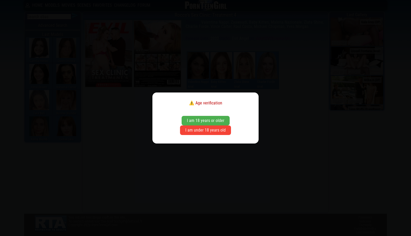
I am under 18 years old (205, 130)
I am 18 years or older (205, 120)
